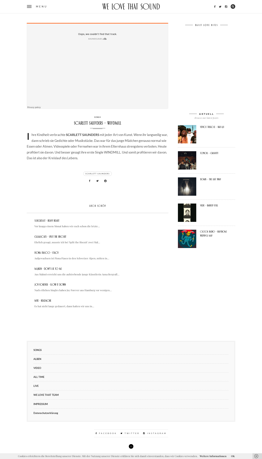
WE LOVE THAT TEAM (46, 394)
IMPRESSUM (40, 404)
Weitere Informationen (213, 456)
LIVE (36, 385)
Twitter (130, 433)
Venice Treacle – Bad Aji (212, 126)
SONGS (97, 117)
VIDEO (37, 367)
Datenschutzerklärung (45, 413)
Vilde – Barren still (209, 205)
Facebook (106, 433)
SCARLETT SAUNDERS (82, 135)
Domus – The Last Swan (210, 179)
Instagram (155, 433)
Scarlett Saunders (97, 174)
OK (233, 456)
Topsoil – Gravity (209, 153)
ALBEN (37, 358)
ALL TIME (38, 376)
